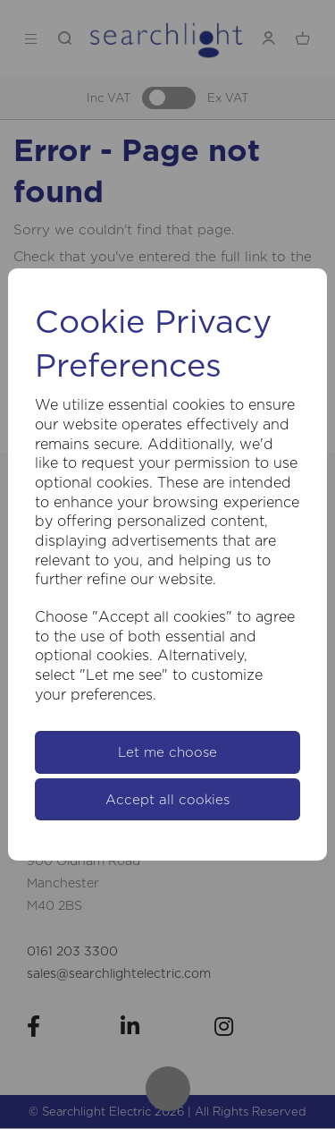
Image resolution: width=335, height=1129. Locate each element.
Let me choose (167, 752)
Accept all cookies (167, 799)
